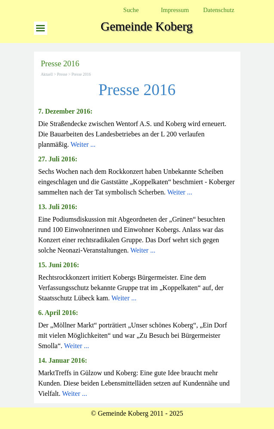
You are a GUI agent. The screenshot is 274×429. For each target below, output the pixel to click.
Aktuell (47, 74)
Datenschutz (218, 9)
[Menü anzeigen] (40, 28)
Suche (131, 9)
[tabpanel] (137, 128)
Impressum (175, 9)
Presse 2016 (81, 74)
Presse (62, 74)
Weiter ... (83, 144)
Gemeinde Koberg (147, 26)
